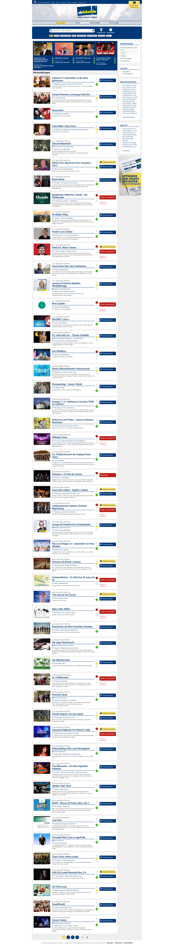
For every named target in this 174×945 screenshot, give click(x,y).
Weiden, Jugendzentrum (61, 789)
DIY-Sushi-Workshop (129, 101)
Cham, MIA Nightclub (60, 323)
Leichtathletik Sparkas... (129, 111)
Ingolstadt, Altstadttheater (61, 307)
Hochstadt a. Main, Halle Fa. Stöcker (64, 612)
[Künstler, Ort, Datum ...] (71, 30)
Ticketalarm (95, 23)
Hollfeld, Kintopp (59, 388)
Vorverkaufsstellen (43, 2)
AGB (57, 2)
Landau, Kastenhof (59, 98)
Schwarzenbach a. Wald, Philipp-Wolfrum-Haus (68, 876)
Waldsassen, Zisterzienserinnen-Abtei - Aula (67, 493)
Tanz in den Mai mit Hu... (130, 87)
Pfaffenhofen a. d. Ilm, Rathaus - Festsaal (66, 925)
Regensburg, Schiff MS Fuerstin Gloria (65, 372)
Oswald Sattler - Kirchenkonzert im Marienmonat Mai (41, 59)
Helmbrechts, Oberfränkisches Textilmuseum (67, 754)
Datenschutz (118, 943)
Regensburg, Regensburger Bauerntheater (66, 890)
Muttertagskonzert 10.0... (130, 91)
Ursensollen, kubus (59, 663)
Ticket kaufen (106, 80)
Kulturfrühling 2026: (59, 751)
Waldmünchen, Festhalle (61, 550)
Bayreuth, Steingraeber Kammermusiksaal (66, 648)
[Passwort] (129, 53)
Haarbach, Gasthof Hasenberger (63, 218)
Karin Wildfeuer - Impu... (130, 85)
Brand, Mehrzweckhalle (61, 583)
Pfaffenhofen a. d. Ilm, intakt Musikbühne (66, 235)
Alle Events (61, 23)
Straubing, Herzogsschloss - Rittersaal (65, 700)
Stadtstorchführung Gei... (130, 93)
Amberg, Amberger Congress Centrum (65, 251)
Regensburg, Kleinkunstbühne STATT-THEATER (68, 84)
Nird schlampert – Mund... (130, 131)
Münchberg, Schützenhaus (62, 806)
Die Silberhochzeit (128, 139)
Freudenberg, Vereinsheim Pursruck (64, 717)
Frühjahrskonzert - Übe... (130, 95)
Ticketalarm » (103, 204)
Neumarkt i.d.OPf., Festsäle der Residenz (66, 341)
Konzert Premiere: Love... (130, 146)
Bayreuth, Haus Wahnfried (62, 149)
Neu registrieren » (125, 61)
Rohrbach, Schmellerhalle (61, 477)
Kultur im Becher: (58, 840)
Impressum (82, 2)
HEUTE (77, 23)
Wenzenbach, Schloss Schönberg (64, 408)
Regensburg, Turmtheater (61, 114)
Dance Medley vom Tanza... (130, 97)
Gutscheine (114, 23)
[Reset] (93, 30)
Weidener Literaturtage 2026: (61, 289)
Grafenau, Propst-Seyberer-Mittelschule (65, 630)
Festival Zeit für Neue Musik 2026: (63, 146)
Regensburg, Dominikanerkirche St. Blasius (66, 733)
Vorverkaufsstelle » (128, 73)
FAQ (53, 2)
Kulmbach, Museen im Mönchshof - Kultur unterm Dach (70, 772)
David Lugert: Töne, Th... (130, 129)
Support (63, 2)
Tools (68, 2)
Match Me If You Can (82, 58)
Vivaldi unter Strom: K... (129, 133)
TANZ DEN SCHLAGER (61, 58)
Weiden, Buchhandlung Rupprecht (64, 291)
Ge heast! (125, 141)
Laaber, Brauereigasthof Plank (63, 908)
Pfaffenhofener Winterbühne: (61, 923)
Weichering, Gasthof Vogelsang (63, 169)
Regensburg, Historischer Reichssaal (64, 512)
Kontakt (74, 2)
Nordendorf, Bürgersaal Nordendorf (64, 824)
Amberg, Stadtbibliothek (61, 269)
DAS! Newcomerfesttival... (130, 113)
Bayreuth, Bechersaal (60, 843)
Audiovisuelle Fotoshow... (130, 135)
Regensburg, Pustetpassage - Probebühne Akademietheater (71, 129)
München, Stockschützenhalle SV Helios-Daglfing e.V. (70, 441)
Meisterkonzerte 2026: (59, 698)
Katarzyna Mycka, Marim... (130, 144)
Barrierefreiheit (128, 943)
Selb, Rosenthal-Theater (61, 598)
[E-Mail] (129, 50)
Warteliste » (102, 202)
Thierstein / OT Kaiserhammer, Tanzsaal (65, 183)
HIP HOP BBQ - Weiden (130, 103)
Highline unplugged (128, 109)
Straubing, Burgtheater (60, 681)
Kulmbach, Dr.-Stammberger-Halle (64, 860)
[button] (123, 56)
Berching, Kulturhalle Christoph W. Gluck (66, 426)
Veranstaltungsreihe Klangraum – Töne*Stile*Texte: (67, 338)
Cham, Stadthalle (59, 460)
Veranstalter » (126, 71)
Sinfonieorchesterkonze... (130, 99)
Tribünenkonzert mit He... (130, 107)
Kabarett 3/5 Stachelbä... (130, 143)
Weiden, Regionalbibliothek (62, 530)
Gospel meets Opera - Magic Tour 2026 (104, 59)
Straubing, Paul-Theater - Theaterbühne (65, 201)
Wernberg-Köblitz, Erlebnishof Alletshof (65, 565)
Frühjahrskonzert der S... (130, 89)
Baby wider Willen (128, 137)
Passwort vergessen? (126, 58)
